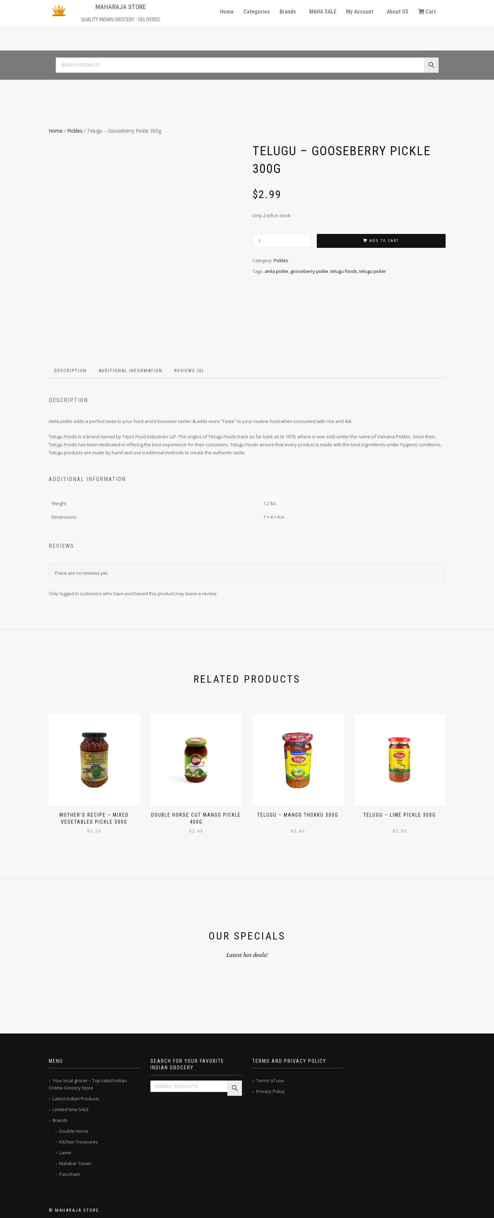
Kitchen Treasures (78, 1142)
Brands (288, 11)
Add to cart (384, 240)
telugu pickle (372, 271)
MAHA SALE (322, 11)
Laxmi (65, 1152)
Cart (427, 11)
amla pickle (276, 271)
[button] (289, 11)
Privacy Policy (270, 1091)
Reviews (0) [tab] (189, 370)
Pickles (75, 130)
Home (227, 11)
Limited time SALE (71, 1109)
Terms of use (270, 1080)
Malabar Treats (75, 1163)
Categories (256, 11)
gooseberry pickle (309, 271)
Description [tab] (70, 370)
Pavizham (69, 1174)
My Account (360, 11)
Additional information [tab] (131, 370)
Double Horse (73, 1131)
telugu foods (343, 271)
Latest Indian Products (76, 1098)
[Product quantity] (282, 240)
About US (397, 11)
